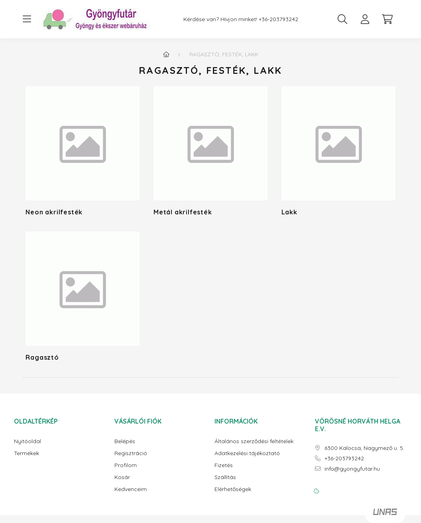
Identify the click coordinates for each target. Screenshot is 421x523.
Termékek (26, 453)
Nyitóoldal (27, 441)
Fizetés (223, 465)
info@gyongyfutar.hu (352, 469)
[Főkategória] (166, 54)
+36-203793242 (278, 19)
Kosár (122, 477)
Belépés (124, 441)
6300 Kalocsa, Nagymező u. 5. (364, 448)
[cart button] (387, 19)
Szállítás (225, 477)
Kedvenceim (130, 489)
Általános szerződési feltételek (253, 441)
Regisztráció (130, 453)
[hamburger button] (27, 19)
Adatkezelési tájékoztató (247, 453)
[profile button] (365, 19)
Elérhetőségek (232, 489)
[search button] (342, 19)
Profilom (125, 465)
